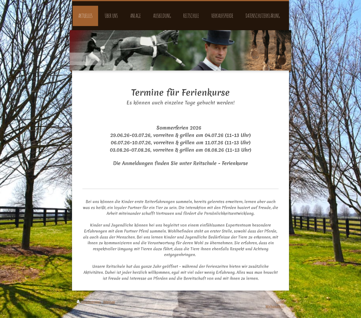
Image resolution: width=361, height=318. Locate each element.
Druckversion (89, 302)
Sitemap (109, 302)
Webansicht (274, 306)
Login (280, 302)
